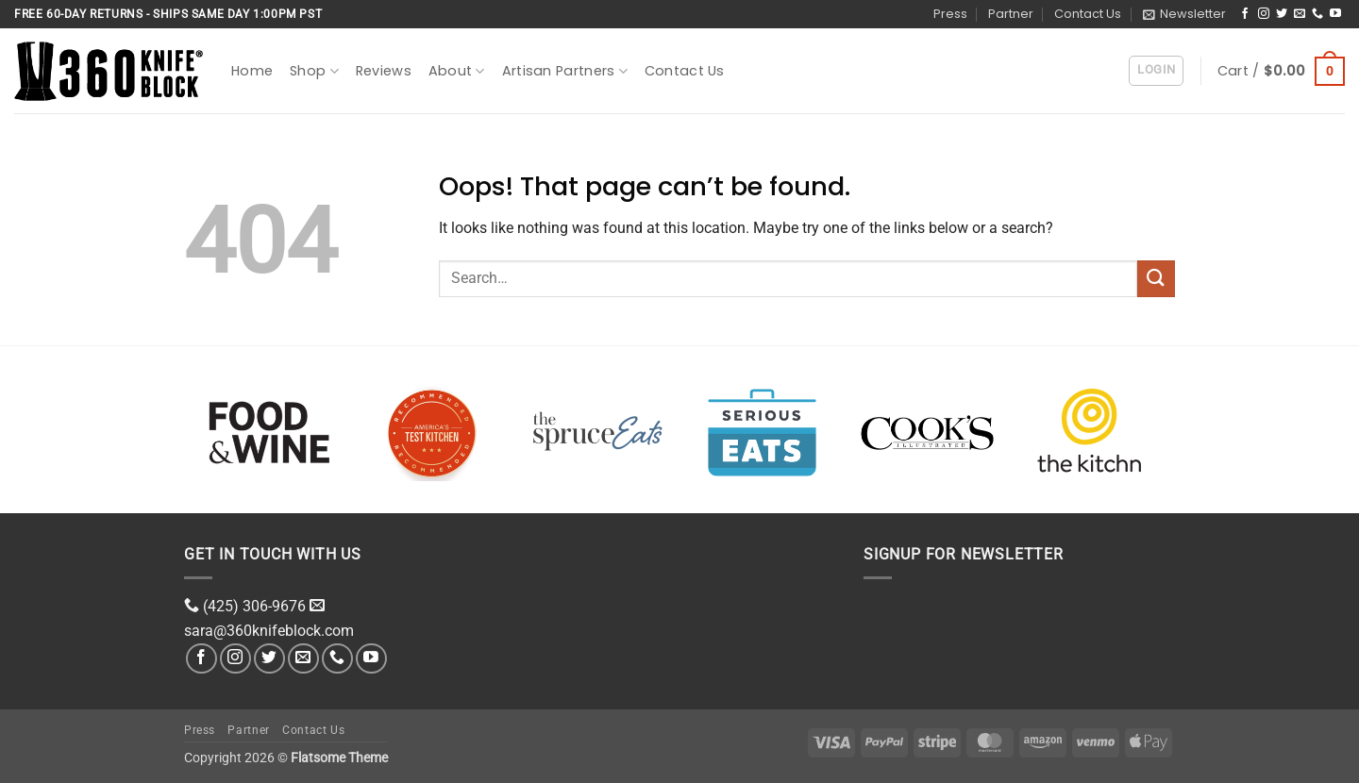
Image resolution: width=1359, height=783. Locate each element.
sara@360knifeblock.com (269, 631)
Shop (314, 70)
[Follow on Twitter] (1281, 14)
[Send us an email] (1299, 14)
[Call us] (1317, 14)
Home (252, 70)
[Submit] (1156, 278)
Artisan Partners (565, 70)
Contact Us (1087, 14)
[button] (1184, 14)
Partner (1010, 14)
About (456, 70)
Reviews (383, 70)
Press (950, 14)
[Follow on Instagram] (1263, 14)
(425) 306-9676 (254, 606)
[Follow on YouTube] (1335, 14)
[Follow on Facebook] (1244, 14)
